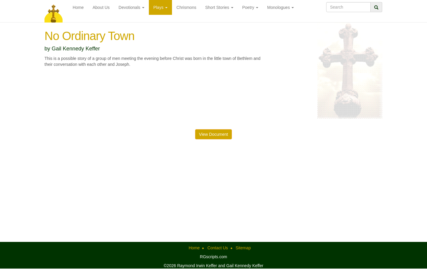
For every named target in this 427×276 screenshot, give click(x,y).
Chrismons (186, 7)
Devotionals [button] (131, 7)
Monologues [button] (280, 7)
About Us (101, 7)
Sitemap (243, 247)
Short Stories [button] (219, 7)
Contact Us (217, 247)
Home (78, 7)
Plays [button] (160, 7)
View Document (213, 134)
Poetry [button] (250, 7)
